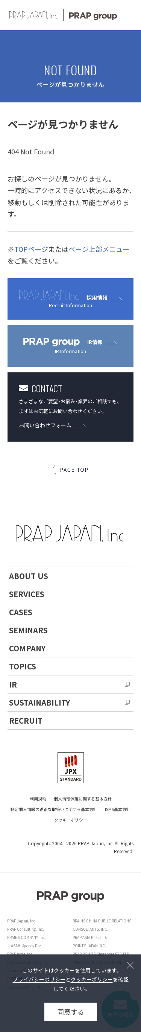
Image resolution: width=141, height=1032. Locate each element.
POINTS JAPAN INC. (89, 945)
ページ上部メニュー (98, 249)
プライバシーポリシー (39, 979)
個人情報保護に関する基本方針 (83, 799)
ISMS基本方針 (117, 809)
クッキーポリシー (70, 820)
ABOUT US (28, 575)
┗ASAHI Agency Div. (24, 945)
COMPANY (27, 648)
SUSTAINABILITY (39, 702)
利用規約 (38, 799)
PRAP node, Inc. (20, 954)
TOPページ (31, 249)
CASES (20, 612)
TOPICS (22, 666)
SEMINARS (28, 630)
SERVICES (26, 593)
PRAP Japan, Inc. (21, 921)
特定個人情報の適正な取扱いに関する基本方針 (54, 809)
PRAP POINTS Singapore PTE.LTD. (101, 954)
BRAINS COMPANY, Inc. (26, 937)
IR (13, 684)
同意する (70, 1012)
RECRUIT (25, 720)
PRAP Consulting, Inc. (25, 929)
